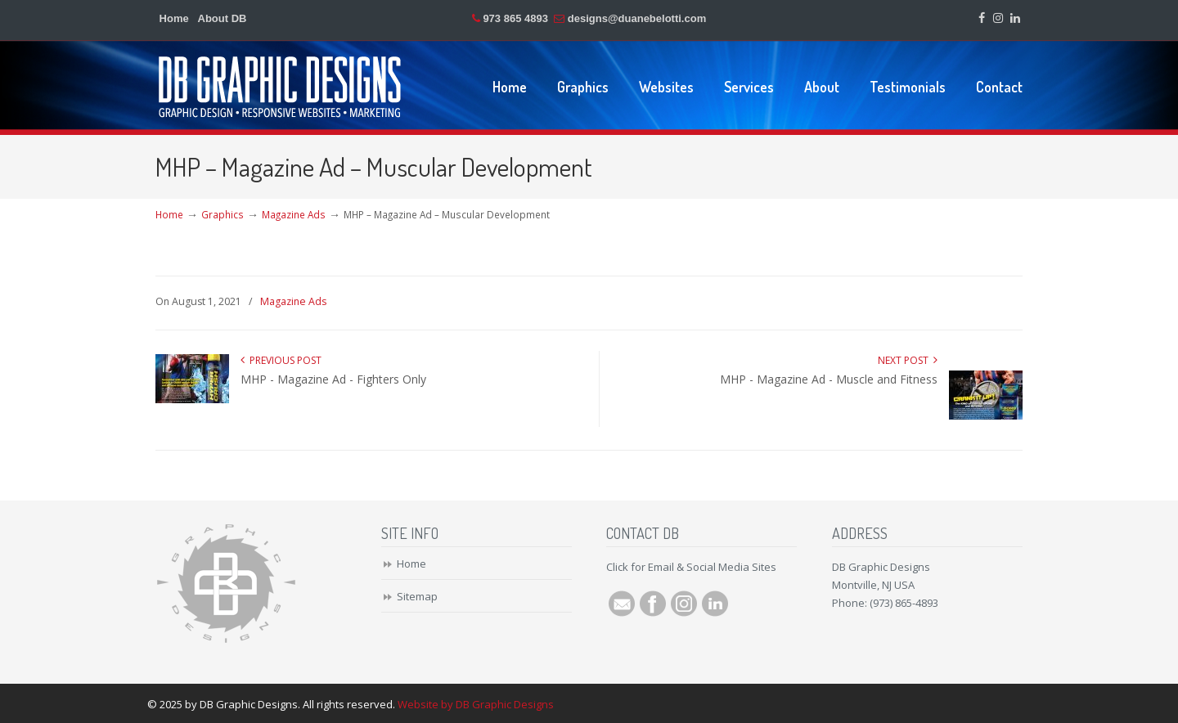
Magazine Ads (294, 214)
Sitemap (417, 596)
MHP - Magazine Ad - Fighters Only (333, 379)
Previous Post (281, 360)
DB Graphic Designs (280, 86)
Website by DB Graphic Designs (476, 704)
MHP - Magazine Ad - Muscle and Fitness (828, 379)
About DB (222, 18)
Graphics (222, 214)
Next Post (907, 360)
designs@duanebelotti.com (637, 18)
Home (174, 18)
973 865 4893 (515, 18)
